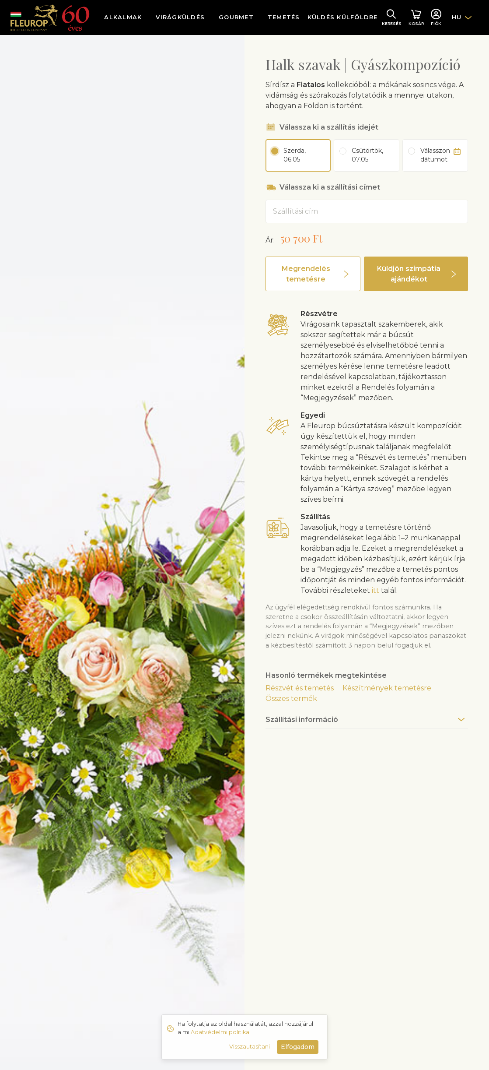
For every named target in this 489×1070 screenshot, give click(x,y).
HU (457, 17)
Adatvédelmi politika (220, 1032)
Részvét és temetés (299, 688)
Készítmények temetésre (386, 688)
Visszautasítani (249, 1046)
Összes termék (291, 698)
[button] (312, 274)
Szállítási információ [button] (301, 719)
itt (375, 590)
